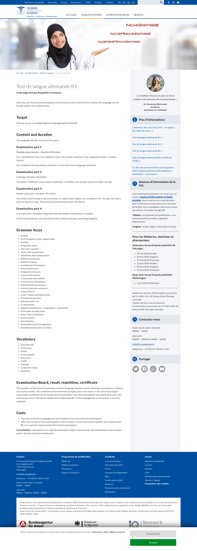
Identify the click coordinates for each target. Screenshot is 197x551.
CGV (147, 472)
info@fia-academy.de (143, 344)
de (119, 2)
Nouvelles (52, 2)
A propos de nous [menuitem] (117, 14)
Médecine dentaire (70, 465)
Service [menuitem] (139, 14)
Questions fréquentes (34, 2)
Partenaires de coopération (117, 488)
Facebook (168, 2)
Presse (64, 2)
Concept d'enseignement (116, 472)
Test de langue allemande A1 (146, 137)
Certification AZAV (114, 480)
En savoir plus (153, 533)
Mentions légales (152, 480)
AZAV (88, 2)
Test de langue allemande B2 (146, 150)
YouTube (178, 2)
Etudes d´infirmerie (70, 472)
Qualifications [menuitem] (91, 14)
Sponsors (109, 484)
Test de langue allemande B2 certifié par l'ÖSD (152, 159)
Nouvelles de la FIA (113, 465)
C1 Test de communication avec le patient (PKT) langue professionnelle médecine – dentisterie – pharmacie (153, 170)
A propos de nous (113, 461)
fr (129, 2)
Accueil (19, 73)
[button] (135, 369)
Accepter (153, 542)
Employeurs (76, 2)
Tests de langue (46, 73)
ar (133, 2)
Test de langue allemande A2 (146, 144)
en (124, 2)
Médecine (66, 461)
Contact (109, 2)
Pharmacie (66, 469)
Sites (107, 476)
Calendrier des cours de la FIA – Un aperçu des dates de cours (153, 129)
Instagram (173, 2)
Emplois (98, 2)
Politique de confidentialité (157, 476)
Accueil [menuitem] (71, 14)
